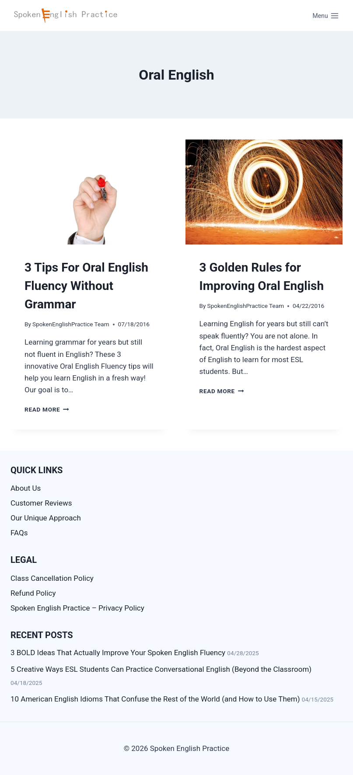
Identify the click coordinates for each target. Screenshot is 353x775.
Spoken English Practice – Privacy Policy (77, 608)
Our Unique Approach (45, 517)
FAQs (19, 532)
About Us (25, 488)
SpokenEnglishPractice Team (70, 324)
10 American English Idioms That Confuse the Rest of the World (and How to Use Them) (155, 699)
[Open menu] (326, 15)
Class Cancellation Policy (52, 578)
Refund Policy (33, 593)
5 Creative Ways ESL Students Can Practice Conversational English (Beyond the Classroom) (160, 669)
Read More (46, 409)
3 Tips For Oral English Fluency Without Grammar (86, 285)
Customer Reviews (41, 503)
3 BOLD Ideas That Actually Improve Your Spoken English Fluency (117, 652)
